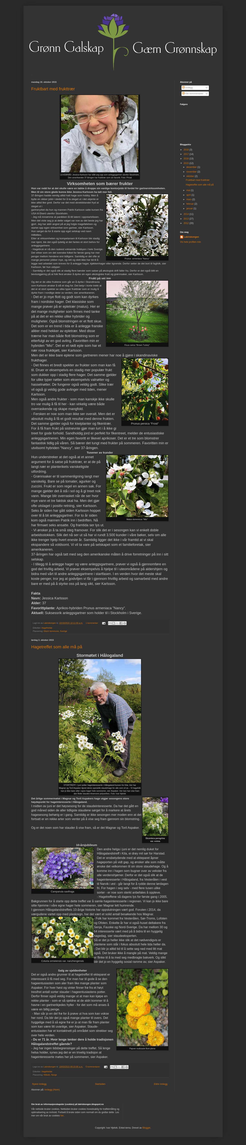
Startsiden (100, 1084)
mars (189, 199)
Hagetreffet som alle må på (56, 646)
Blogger (146, 1127)
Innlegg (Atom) (52, 1089)
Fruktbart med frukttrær (53, 88)
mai (188, 190)
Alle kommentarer (192, 93)
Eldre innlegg (160, 1084)
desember (191, 167)
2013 (186, 218)
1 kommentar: (92, 623)
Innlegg (187, 87)
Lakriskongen (191, 237)
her (62, 1115)
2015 (186, 163)
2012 (186, 223)
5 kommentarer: (93, 1067)
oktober (190, 176)
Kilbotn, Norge (50, 1075)
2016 (186, 158)
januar (189, 208)
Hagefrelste (47, 628)
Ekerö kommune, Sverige (55, 631)
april (188, 195)
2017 (186, 154)
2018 (186, 149)
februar (190, 204)
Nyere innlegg (39, 1084)
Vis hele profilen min (190, 242)
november (191, 171)
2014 (186, 214)
